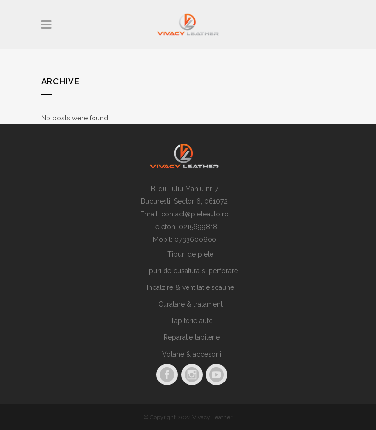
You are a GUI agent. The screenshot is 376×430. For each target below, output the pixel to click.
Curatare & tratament (190, 304)
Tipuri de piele (190, 254)
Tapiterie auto (191, 321)
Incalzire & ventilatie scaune (190, 287)
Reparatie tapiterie (192, 337)
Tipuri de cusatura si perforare (190, 271)
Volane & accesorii (191, 354)
